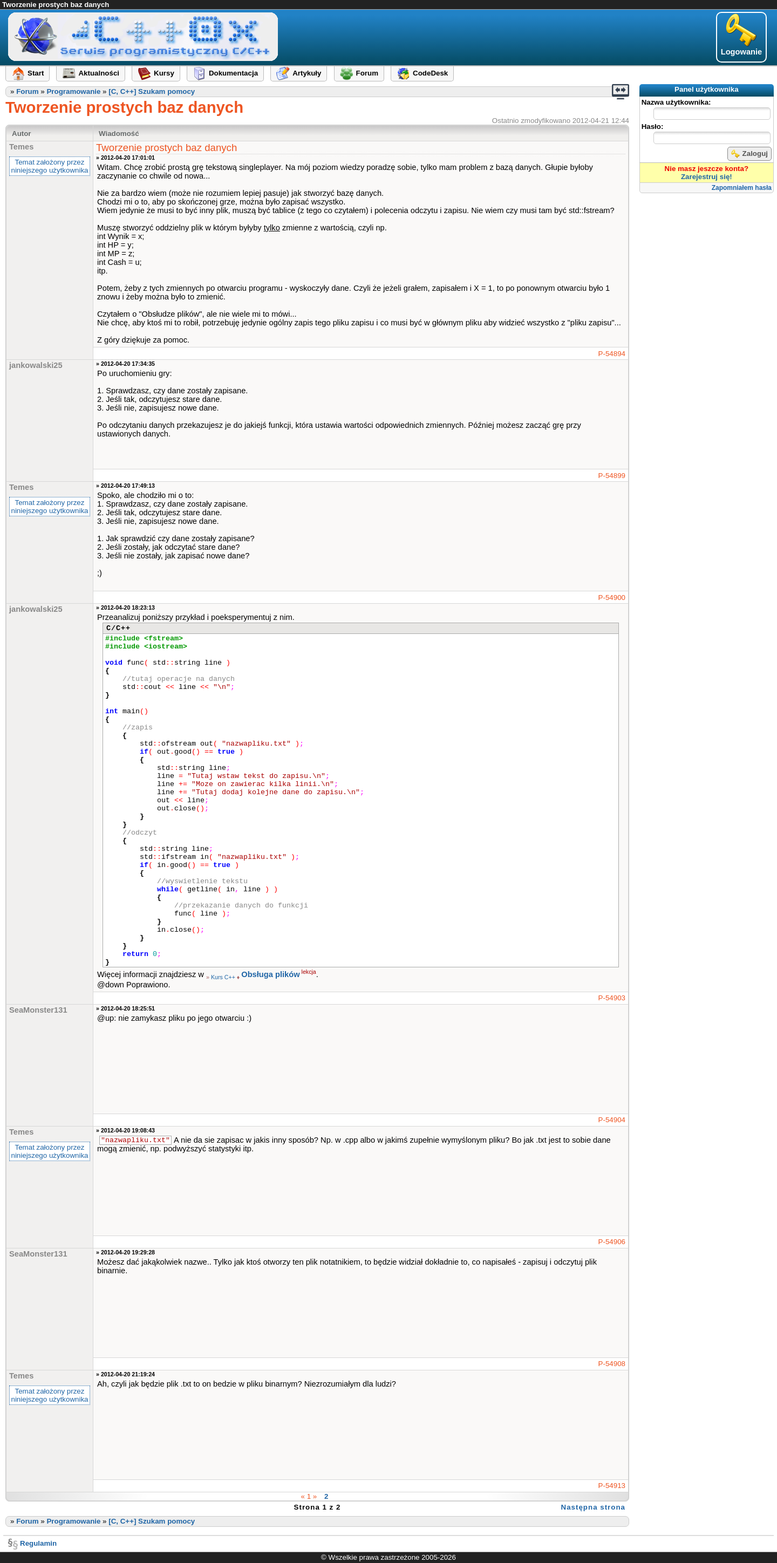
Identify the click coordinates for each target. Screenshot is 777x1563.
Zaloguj (749, 153)
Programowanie (73, 91)
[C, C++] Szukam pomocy (151, 91)
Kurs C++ (223, 977)
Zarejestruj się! (706, 177)
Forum (27, 91)
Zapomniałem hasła (742, 188)
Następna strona (593, 1507)
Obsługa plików (270, 974)
